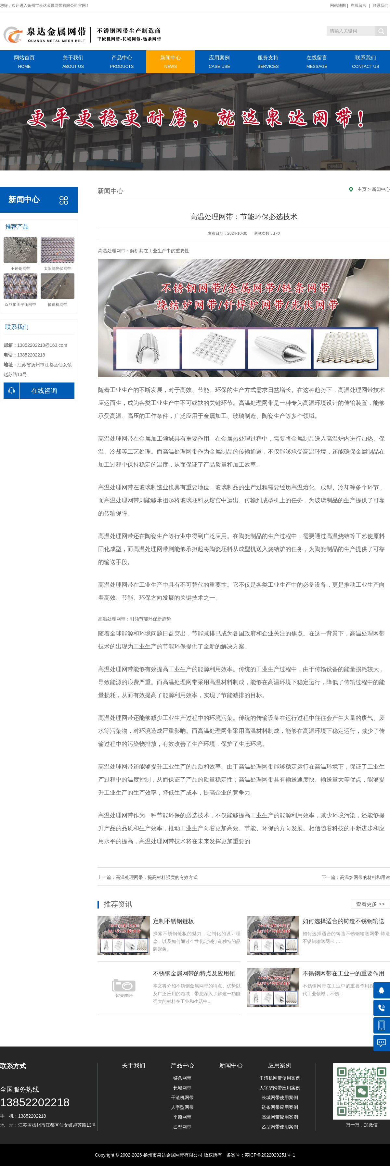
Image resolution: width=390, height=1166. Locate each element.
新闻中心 (170, 62)
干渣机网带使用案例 (279, 1078)
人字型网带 (182, 1107)
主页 (362, 189)
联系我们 (380, 5)
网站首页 (24, 62)
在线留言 (358, 5)
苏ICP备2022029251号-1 (270, 1155)
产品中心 (122, 62)
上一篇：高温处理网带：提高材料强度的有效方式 (148, 877)
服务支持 (268, 62)
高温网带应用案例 (280, 1117)
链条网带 (182, 1078)
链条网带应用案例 (280, 1107)
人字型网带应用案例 (279, 1087)
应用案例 (219, 62)
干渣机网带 (182, 1097)
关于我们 (73, 62)
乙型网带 (182, 1126)
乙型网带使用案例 (280, 1126)
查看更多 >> (370, 904)
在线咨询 (30, 390)
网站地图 (338, 5)
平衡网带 (182, 1117)
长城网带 (182, 1087)
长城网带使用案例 (280, 1097)
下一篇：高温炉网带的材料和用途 (356, 877)
